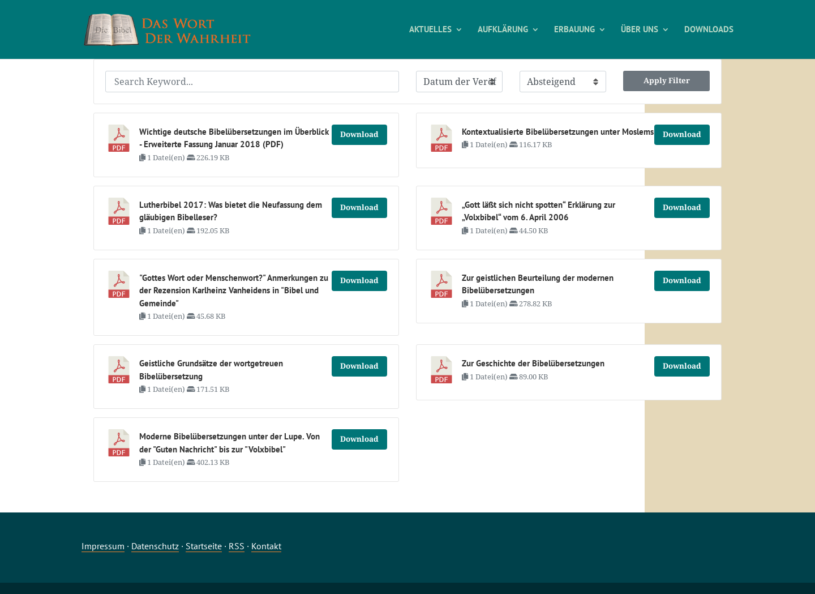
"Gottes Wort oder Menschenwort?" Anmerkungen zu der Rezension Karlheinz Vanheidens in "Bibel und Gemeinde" (233, 290)
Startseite (204, 546)
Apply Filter (667, 80)
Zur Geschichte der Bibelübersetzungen (533, 363)
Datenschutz (155, 546)
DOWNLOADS (709, 30)
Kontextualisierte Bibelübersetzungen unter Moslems (558, 131)
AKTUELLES (430, 30)
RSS (236, 546)
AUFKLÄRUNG (503, 30)
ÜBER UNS (639, 30)
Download (359, 134)
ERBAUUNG (574, 30)
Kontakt (266, 546)
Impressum (103, 546)
